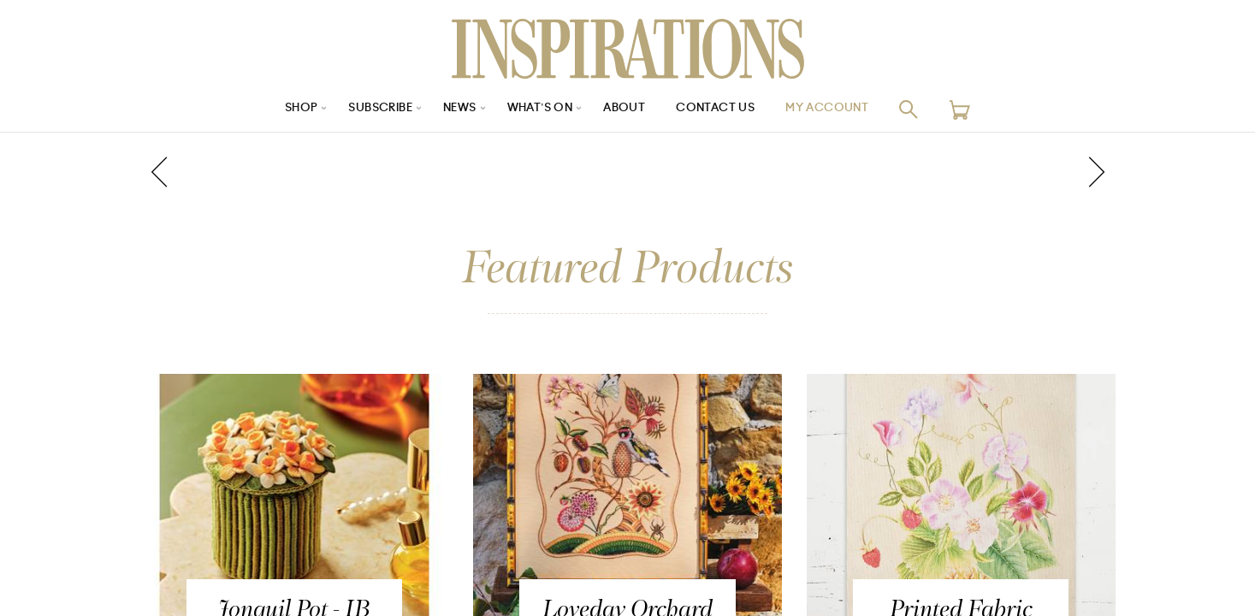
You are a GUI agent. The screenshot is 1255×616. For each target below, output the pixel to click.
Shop (286, 109)
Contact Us (723, 109)
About (628, 109)
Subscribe (370, 109)
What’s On (540, 109)
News (455, 109)
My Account (840, 109)
